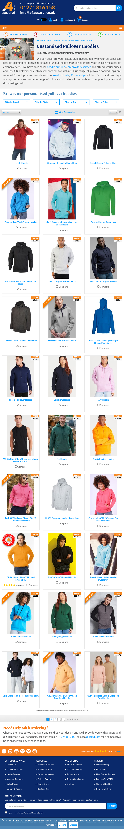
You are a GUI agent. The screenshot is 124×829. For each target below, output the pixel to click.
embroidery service (79, 66)
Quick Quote (12, 784)
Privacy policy (73, 774)
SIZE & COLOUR (50, 34)
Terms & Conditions (75, 779)
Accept (73, 825)
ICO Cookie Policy (74, 769)
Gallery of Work (44, 779)
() (67, 112)
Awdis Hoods (61, 75)
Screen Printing (102, 765)
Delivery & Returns (14, 789)
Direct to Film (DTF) (104, 779)
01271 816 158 (67, 736)
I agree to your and (25, 812)
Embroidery (101, 769)
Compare (21, 168)
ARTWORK (82, 34)
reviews (119, 751)
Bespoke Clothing (103, 789)
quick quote (93, 736)
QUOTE (112, 34)
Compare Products (15, 769)
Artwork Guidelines (45, 765)
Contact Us (11, 765)
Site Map (70, 784)
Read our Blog (43, 789)
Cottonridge (78, 75)
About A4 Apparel (74, 765)
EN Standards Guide (45, 774)
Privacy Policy (23, 813)
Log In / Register (13, 774)
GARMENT (18, 34)
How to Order (43, 784)
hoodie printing (56, 66)
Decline (62, 825)
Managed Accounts (15, 779)
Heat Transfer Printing (105, 774)
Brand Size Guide (44, 769)
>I (63, 719)
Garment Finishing (104, 784)
